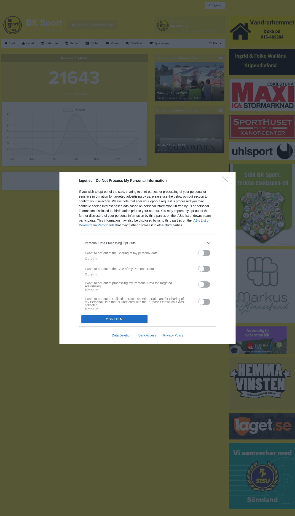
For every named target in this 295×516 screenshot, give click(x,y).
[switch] (204, 253)
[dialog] (147, 258)
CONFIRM (114, 319)
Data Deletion (121, 335)
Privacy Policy (173, 335)
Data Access (147, 335)
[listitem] (147, 243)
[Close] (226, 181)
